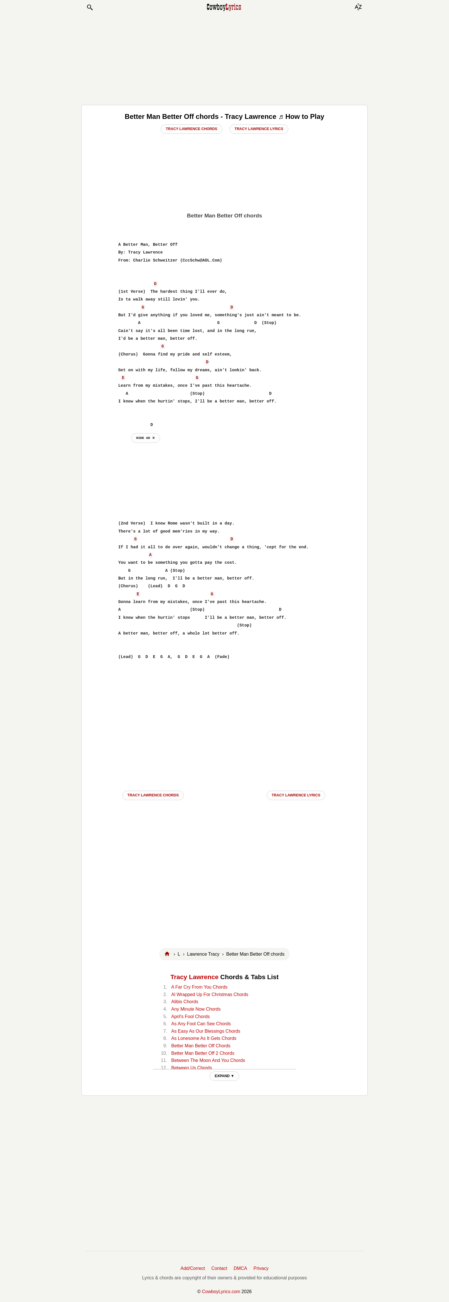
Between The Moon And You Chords (208, 1060)
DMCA (240, 1268)
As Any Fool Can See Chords (201, 1023)
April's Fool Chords (190, 1016)
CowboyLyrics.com (221, 1291)
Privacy (260, 1268)
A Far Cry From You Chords (199, 987)
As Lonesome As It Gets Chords (204, 1038)
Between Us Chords (191, 1067)
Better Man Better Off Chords (201, 1045)
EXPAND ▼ (225, 1076)
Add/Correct (192, 1268)
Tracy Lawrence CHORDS (153, 795)
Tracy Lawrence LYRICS (296, 795)
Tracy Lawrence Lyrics (259, 129)
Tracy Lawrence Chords (191, 129)
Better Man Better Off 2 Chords (202, 1053)
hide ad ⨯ (145, 438)
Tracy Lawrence (194, 977)
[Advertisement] (224, 58)
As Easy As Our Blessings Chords (205, 1031)
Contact (219, 1268)
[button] (89, 7)
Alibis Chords (184, 1001)
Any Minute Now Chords (196, 1009)
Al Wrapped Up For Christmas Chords (209, 994)
